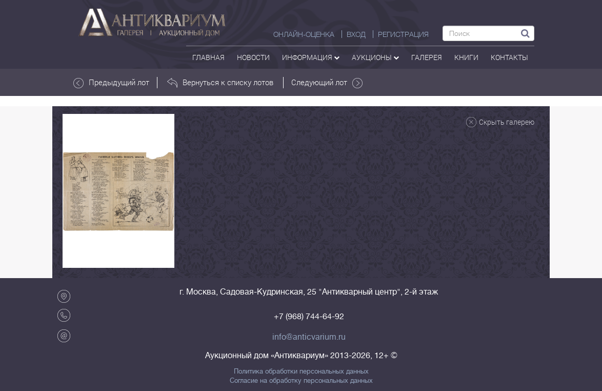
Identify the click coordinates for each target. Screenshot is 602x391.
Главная (208, 57)
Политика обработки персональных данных (301, 371)
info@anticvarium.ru (309, 337)
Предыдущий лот (111, 82)
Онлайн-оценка (303, 34)
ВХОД (356, 34)
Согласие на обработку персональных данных (301, 380)
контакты (509, 57)
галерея (426, 57)
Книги (466, 57)
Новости (253, 57)
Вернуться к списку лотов (220, 82)
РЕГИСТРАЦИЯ (403, 34)
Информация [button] (310, 57)
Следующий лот (327, 82)
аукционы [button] (375, 57)
